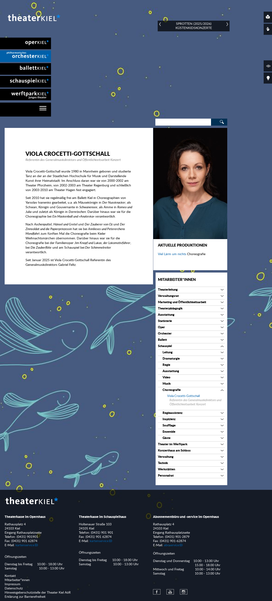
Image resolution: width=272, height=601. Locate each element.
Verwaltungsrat (168, 296)
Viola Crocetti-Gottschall (183, 396)
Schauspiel (165, 346)
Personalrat (166, 475)
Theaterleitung (168, 289)
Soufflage (169, 425)
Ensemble (169, 431)
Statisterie (165, 321)
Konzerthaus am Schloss (174, 450)
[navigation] (25, 110)
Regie (166, 365)
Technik (163, 463)
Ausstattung (166, 314)
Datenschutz (14, 588)
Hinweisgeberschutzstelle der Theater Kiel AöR (38, 592)
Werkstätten (166, 469)
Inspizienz (169, 419)
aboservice (171, 545)
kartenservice (25, 545)
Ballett (162, 339)
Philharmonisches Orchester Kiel (25, 56)
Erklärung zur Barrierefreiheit (25, 596)
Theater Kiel (33, 17)
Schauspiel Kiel (25, 82)
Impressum (12, 584)
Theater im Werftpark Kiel (25, 94)
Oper (161, 327)
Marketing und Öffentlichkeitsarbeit (182, 302)
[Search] (183, 122)
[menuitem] (25, 43)
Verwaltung (165, 456)
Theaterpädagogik (170, 308)
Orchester (165, 333)
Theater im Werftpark (172, 444)
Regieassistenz (172, 413)
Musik (167, 383)
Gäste (166, 438)
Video (166, 377)
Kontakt (10, 576)
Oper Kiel (25, 43)
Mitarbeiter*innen (177, 280)
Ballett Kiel (25, 69)
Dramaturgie (171, 358)
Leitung (168, 352)
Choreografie (172, 390)
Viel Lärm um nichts (172, 254)
